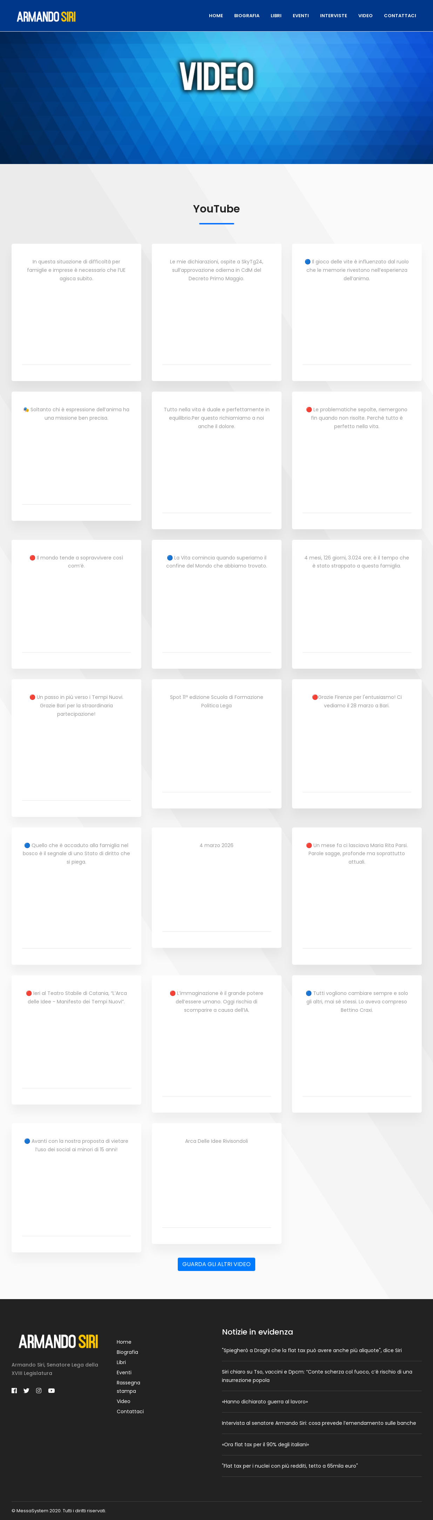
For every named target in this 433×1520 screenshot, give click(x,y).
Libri (276, 15)
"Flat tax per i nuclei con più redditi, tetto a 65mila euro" (290, 1465)
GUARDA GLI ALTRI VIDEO (216, 1264)
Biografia (246, 15)
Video (365, 15)
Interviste (333, 15)
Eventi (301, 15)
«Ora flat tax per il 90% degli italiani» (265, 1444)
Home (216, 15)
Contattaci (400, 15)
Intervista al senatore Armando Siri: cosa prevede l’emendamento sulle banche (319, 1423)
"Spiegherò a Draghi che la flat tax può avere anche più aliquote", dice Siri (312, 1350)
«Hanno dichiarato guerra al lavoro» (265, 1401)
